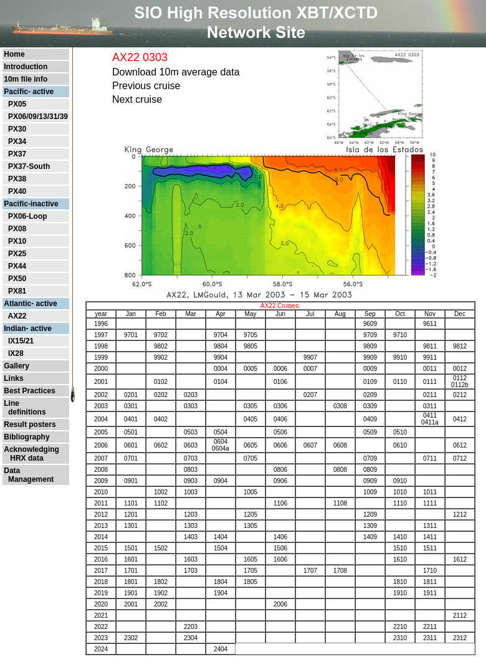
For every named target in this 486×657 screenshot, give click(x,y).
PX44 (17, 266)
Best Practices (29, 390)
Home (14, 54)
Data (12, 470)
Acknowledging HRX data (31, 454)
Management (29, 479)
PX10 (17, 241)
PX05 (17, 104)
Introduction (25, 66)
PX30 (17, 129)
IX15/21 (21, 341)
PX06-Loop (27, 216)
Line (11, 403)
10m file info (25, 79)
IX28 (16, 353)
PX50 (17, 278)
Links (13, 378)
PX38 (17, 179)
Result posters (29, 424)
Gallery (16, 366)
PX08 (17, 228)
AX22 (16, 316)
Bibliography (26, 437)
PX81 (17, 291)
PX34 (17, 141)
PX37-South (29, 166)
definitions (24, 412)
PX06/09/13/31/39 (38, 116)
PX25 (17, 253)
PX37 (17, 154)
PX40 (17, 191)
